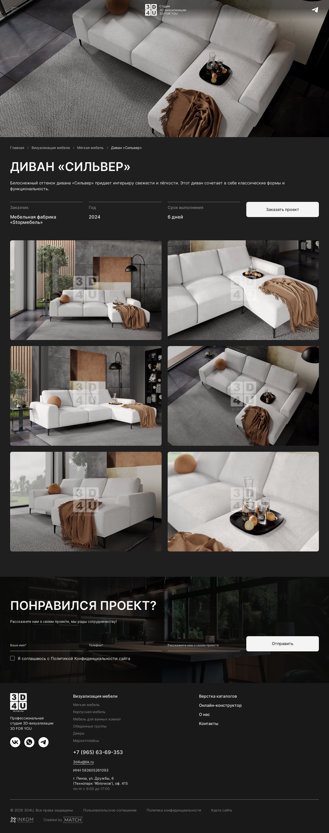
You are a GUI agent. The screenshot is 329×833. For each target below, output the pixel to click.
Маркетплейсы (86, 740)
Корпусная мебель (89, 712)
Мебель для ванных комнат (97, 719)
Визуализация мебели (95, 696)
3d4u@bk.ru (83, 762)
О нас (204, 714)
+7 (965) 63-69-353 (98, 752)
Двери (78, 733)
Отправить (282, 643)
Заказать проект (282, 209)
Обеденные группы (90, 726)
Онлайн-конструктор (220, 705)
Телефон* (96, 645)
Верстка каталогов (218, 696)
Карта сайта (221, 810)
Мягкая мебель (86, 704)
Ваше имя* (18, 645)
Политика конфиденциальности (174, 810)
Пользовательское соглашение (110, 810)
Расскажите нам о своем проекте (193, 645)
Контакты (208, 723)
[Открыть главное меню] (14, 9)
